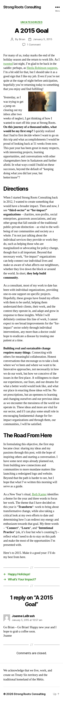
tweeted (8, 64)
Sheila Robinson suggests (42, 68)
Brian (22, 39)
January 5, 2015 (42, 39)
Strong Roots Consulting (22, 7)
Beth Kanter (39, 494)
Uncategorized (31, 22)
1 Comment (34, 44)
